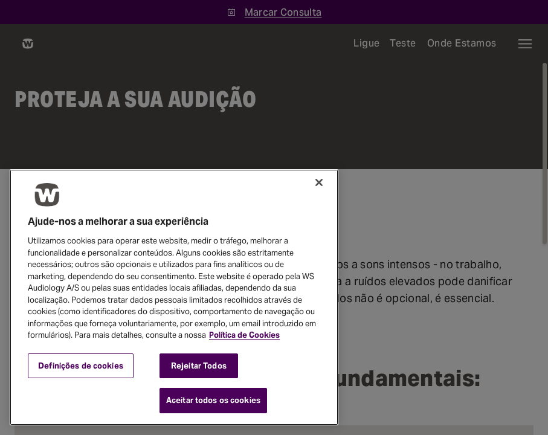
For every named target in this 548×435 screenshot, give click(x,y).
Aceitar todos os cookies (213, 400)
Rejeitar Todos (199, 366)
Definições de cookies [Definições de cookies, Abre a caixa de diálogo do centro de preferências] (80, 366)
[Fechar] (319, 182)
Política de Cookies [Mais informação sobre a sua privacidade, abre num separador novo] (244, 335)
